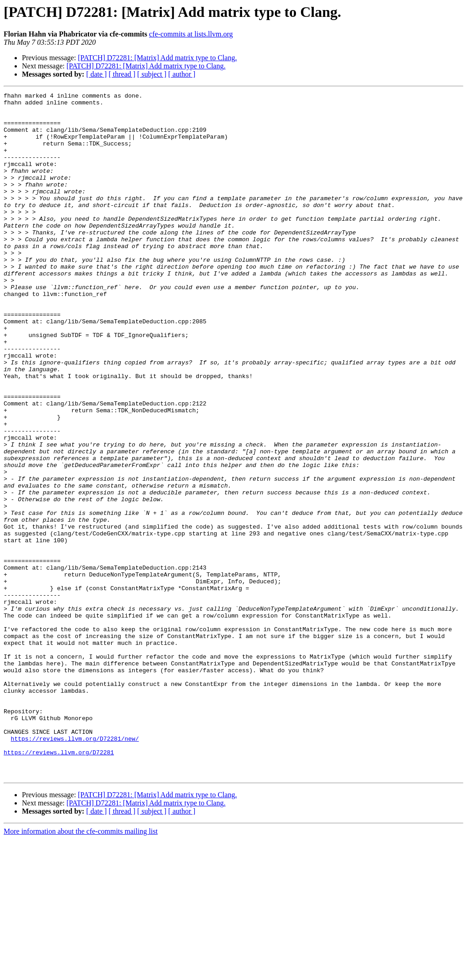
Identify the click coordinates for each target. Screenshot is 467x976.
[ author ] (182, 74)
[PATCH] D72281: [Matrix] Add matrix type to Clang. (157, 58)
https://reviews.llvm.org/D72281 (59, 885)
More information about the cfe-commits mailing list (81, 968)
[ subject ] (151, 74)
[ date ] (96, 74)
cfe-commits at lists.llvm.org (191, 34)
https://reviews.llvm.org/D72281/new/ (75, 868)
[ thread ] (122, 74)
